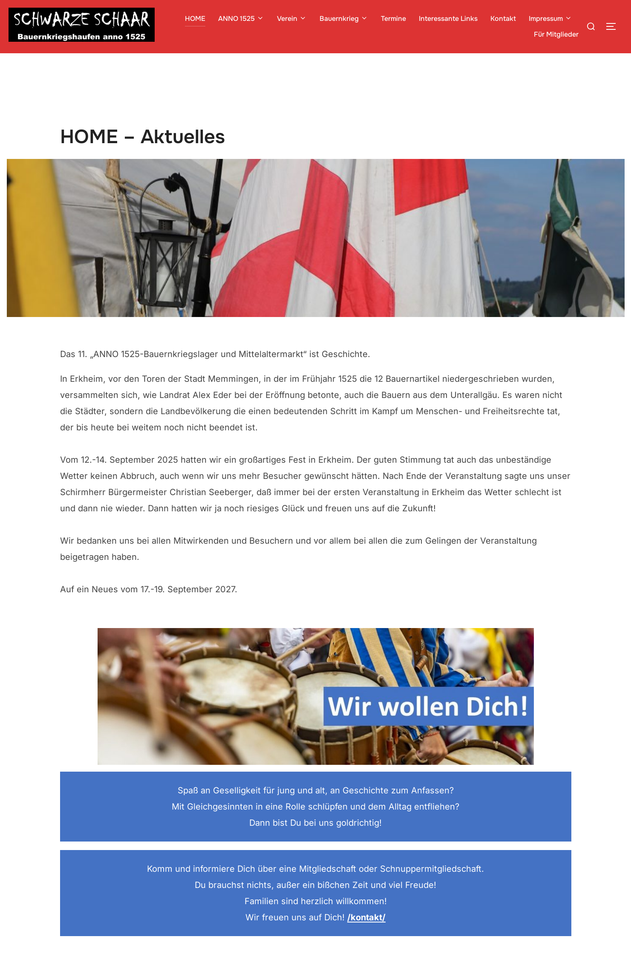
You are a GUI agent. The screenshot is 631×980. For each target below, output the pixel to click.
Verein (292, 18)
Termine (393, 18)
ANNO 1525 (241, 18)
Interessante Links (448, 18)
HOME (195, 18)
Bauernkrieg (344, 18)
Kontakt (503, 18)
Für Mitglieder (556, 34)
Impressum (550, 18)
